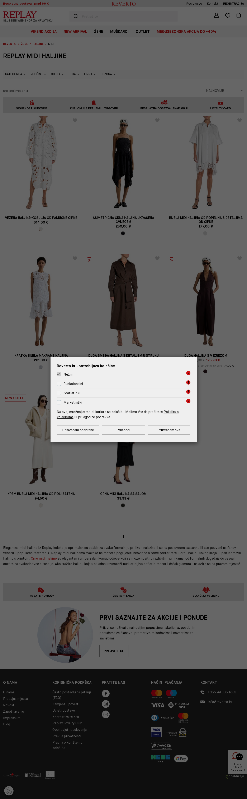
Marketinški (72, 402)
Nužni (68, 374)
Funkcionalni (73, 384)
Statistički (71, 393)
